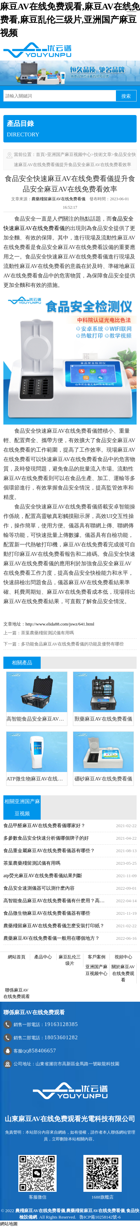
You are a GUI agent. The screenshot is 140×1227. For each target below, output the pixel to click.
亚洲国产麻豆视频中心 (69, 154)
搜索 (126, 96)
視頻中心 (123, 956)
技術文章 (103, 154)
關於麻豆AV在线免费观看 (123, 973)
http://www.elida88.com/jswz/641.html (59, 624)
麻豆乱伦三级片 (70, 960)
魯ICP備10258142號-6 (100, 1217)
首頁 (40, 154)
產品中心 (43, 956)
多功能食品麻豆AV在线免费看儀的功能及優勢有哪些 (72, 643)
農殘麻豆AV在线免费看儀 (40, 1210)
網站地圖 (9, 1223)
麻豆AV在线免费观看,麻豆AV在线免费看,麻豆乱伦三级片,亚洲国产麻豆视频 (70, 20)
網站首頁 (16, 956)
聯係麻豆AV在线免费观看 (16, 993)
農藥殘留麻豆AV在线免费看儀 (59, 199)
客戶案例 (96, 956)
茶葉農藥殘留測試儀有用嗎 (47, 632)
